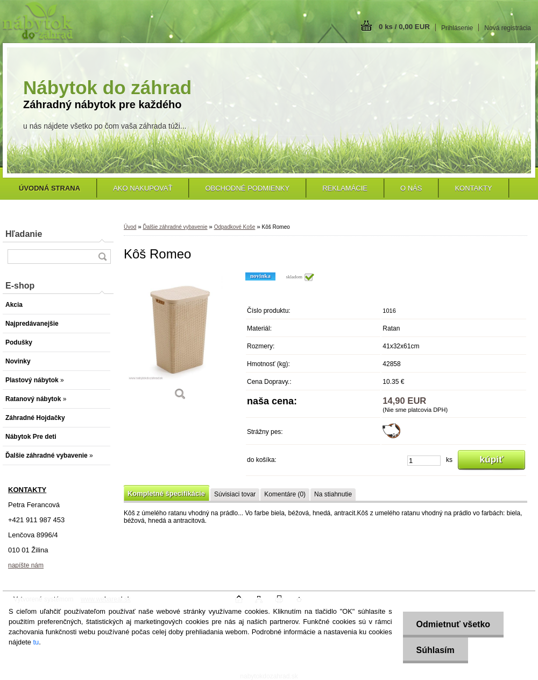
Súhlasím (435, 650)
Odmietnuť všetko (453, 624)
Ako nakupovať (142, 188)
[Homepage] (49, 188)
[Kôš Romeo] (180, 340)
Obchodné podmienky (247, 188)
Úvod (130, 227)
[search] (102, 256)
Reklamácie (344, 188)
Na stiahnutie (333, 494)
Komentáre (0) (285, 494)
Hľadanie (23, 234)
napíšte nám (26, 565)
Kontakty (473, 188)
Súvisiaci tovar (235, 494)
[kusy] (424, 460)
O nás (411, 188)
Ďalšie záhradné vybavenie (175, 227)
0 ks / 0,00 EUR (404, 27)
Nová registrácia (507, 28)
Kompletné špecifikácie (166, 493)
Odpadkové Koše (235, 227)
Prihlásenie (457, 28)
